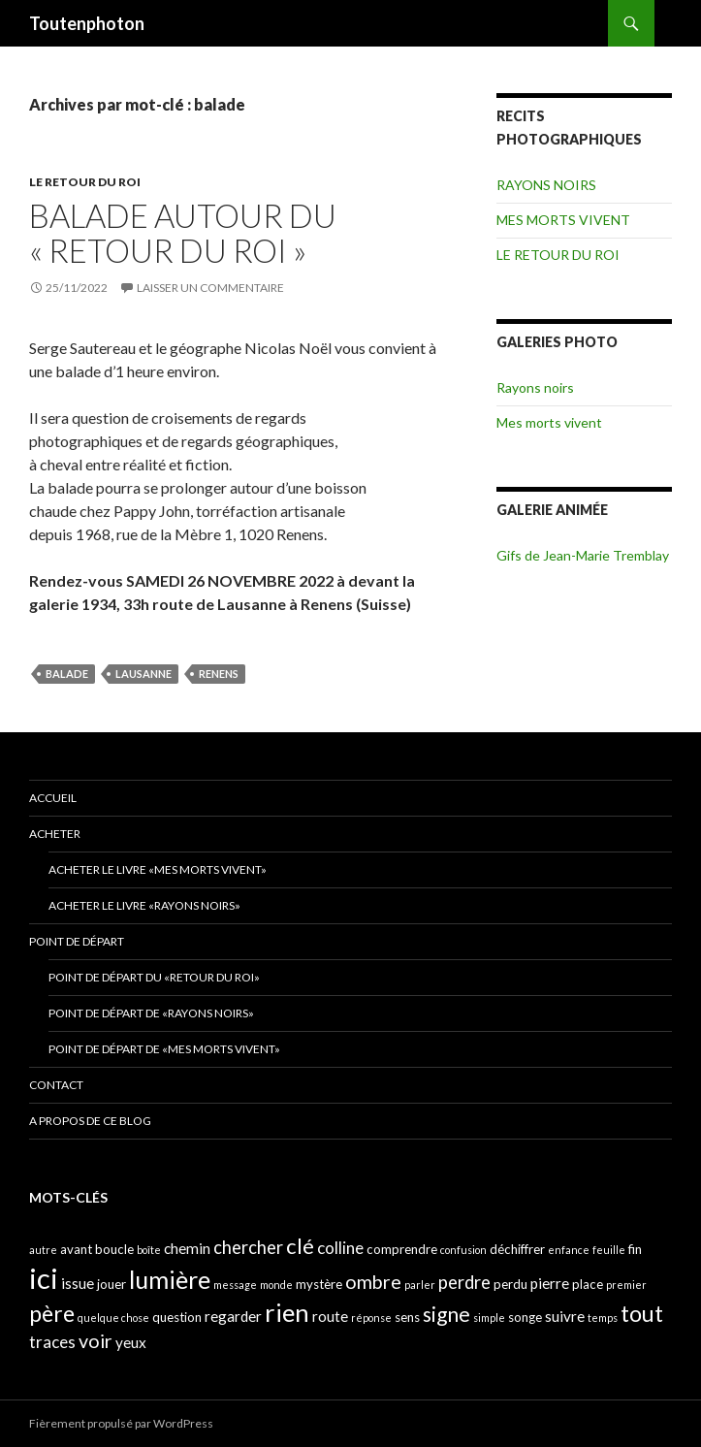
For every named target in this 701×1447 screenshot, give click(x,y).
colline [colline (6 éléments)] (340, 1248)
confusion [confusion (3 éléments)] (463, 1249)
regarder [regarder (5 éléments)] (233, 1316)
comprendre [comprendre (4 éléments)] (401, 1249)
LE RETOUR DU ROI (85, 182)
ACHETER (54, 833)
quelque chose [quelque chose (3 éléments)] (113, 1317)
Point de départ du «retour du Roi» (154, 977)
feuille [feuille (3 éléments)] (608, 1249)
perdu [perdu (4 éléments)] (510, 1284)
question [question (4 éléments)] (177, 1317)
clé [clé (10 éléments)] (300, 1246)
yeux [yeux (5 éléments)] (130, 1342)
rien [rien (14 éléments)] (287, 1312)
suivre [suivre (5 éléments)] (565, 1316)
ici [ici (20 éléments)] (43, 1278)
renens (219, 673)
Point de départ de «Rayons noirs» (151, 1013)
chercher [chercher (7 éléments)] (248, 1247)
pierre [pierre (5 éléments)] (549, 1283)
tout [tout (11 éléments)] (642, 1313)
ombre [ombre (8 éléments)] (373, 1281)
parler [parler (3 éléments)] (419, 1284)
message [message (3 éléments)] (235, 1284)
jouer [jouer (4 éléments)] (111, 1284)
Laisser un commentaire (210, 287)
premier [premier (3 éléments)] (626, 1284)
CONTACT (56, 1084)
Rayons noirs (535, 387)
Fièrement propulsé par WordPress (121, 1423)
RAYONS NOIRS (546, 185)
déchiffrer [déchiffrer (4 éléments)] (517, 1249)
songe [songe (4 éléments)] (525, 1317)
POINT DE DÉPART (76, 941)
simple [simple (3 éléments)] (489, 1317)
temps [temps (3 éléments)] (603, 1317)
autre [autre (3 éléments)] (43, 1249)
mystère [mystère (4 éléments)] (319, 1284)
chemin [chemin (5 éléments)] (187, 1248)
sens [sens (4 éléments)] (407, 1317)
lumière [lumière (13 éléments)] (169, 1279)
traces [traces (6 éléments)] (52, 1342)
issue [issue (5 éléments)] (77, 1283)
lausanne (143, 673)
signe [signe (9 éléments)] (446, 1314)
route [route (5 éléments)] (330, 1316)
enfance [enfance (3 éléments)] (568, 1249)
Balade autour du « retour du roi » (182, 233)
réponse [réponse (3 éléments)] (371, 1317)
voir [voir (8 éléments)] (95, 1341)
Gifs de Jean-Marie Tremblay (582, 555)
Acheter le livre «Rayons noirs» (144, 905)
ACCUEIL (53, 797)
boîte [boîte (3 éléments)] (149, 1249)
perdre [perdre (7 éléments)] (464, 1282)
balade (67, 673)
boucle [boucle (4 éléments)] (114, 1249)
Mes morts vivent (549, 422)
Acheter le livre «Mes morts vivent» (157, 869)
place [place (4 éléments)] (587, 1284)
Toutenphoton (86, 23)
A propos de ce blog (90, 1120)
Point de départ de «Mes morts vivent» (164, 1049)
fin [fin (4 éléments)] (635, 1249)
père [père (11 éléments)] (52, 1313)
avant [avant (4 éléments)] (76, 1249)
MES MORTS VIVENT (563, 219)
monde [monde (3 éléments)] (276, 1284)
